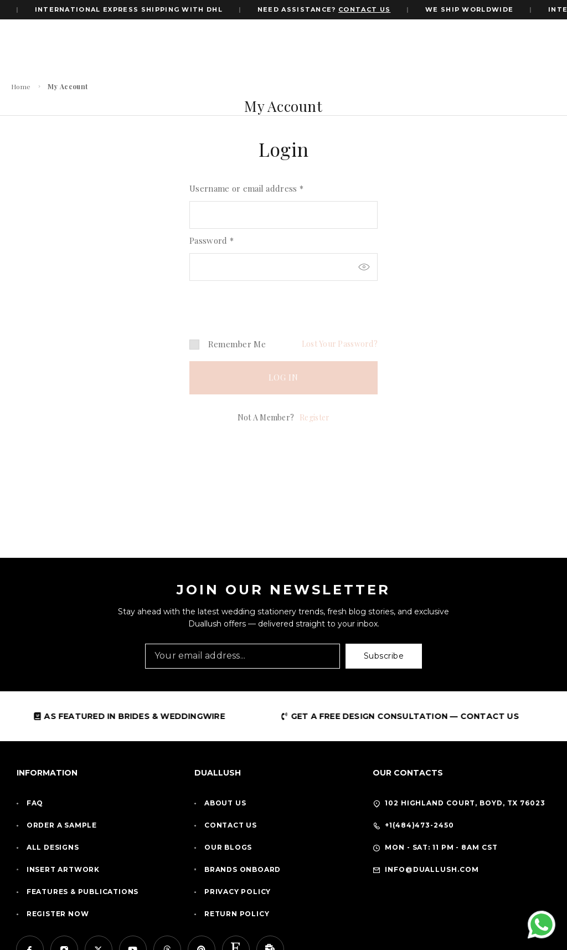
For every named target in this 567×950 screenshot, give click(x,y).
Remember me (227, 344)
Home (20, 86)
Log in (284, 377)
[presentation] (265, 300)
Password (211, 240)
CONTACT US (368, 9)
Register (314, 417)
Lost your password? (340, 343)
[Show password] (364, 267)
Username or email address (246, 188)
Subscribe (384, 656)
